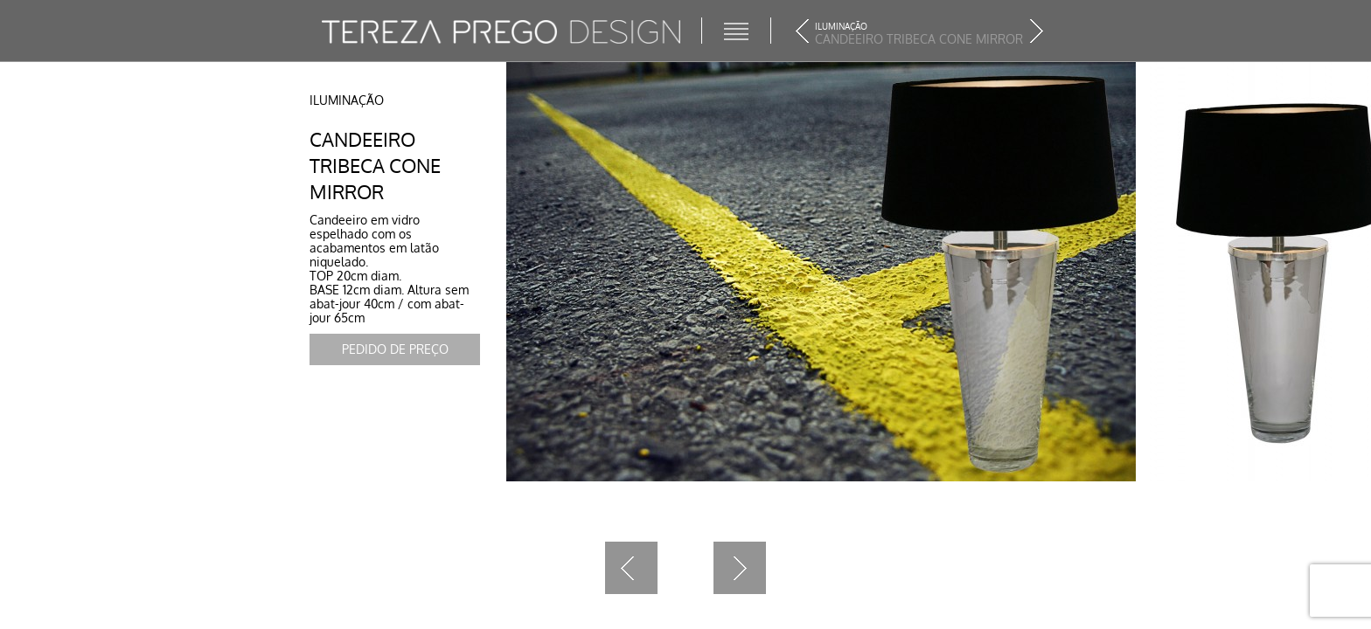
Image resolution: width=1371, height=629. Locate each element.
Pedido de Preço (395, 349)
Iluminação (347, 100)
